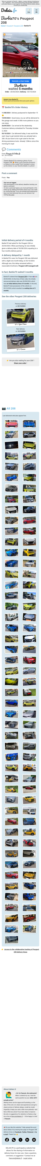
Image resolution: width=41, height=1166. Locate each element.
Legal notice (27, 1158)
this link (12, 191)
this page (11, 195)
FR (36, 10)
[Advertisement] (20, 218)
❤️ (34, 72)
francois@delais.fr (17, 1116)
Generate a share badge (20, 81)
